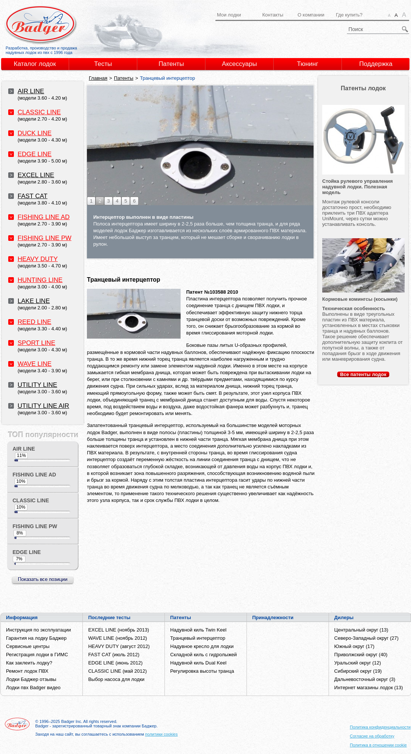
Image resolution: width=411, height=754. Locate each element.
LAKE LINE (34, 301)
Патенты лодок (363, 88)
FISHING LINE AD (44, 217)
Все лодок (363, 374)
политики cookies (161, 734)
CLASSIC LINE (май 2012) (117, 671)
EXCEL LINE (36, 175)
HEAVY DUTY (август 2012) (118, 646)
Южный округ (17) (354, 646)
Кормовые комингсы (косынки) (360, 299)
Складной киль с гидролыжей (203, 654)
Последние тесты (109, 617)
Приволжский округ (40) (360, 654)
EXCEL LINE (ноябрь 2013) (118, 630)
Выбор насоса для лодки (116, 679)
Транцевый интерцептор (197, 638)
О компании (310, 15)
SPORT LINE (36, 342)
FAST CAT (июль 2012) (113, 654)
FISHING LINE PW (45, 238)
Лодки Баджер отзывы (31, 679)
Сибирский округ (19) (358, 671)
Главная (98, 78)
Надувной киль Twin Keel (198, 630)
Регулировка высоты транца (202, 671)
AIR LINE (31, 91)
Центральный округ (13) (361, 630)
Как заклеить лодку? (29, 663)
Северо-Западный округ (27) (366, 638)
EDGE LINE (35, 154)
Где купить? (349, 15)
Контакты (272, 15)
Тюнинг (307, 63)
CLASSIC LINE (39, 112)
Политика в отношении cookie (378, 745)
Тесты (103, 63)
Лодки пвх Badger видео (33, 687)
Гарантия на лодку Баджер (36, 638)
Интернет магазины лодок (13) (368, 687)
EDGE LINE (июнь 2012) (115, 663)
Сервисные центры (27, 646)
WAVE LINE (35, 363)
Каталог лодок (35, 63)
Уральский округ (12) (357, 663)
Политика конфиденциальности (380, 727)
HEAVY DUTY (38, 259)
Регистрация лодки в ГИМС (37, 654)
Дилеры (344, 617)
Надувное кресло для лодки (201, 646)
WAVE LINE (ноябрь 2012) (117, 638)
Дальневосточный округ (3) (364, 679)
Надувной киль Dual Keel (198, 663)
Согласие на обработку (372, 736)
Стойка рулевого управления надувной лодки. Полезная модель (357, 186)
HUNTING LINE (40, 280)
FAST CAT (33, 196)
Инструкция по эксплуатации (38, 630)
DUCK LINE (35, 133)
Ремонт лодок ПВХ (27, 671)
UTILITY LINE (37, 384)
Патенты (171, 63)
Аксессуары (239, 63)
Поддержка (376, 63)
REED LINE (34, 321)
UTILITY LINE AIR (43, 405)
